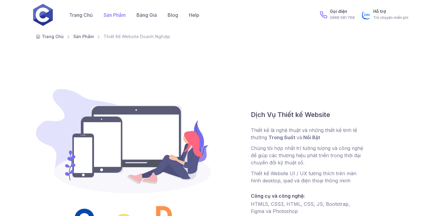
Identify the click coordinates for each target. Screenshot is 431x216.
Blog (173, 15)
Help (194, 15)
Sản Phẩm (115, 15)
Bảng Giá (146, 15)
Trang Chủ (81, 15)
